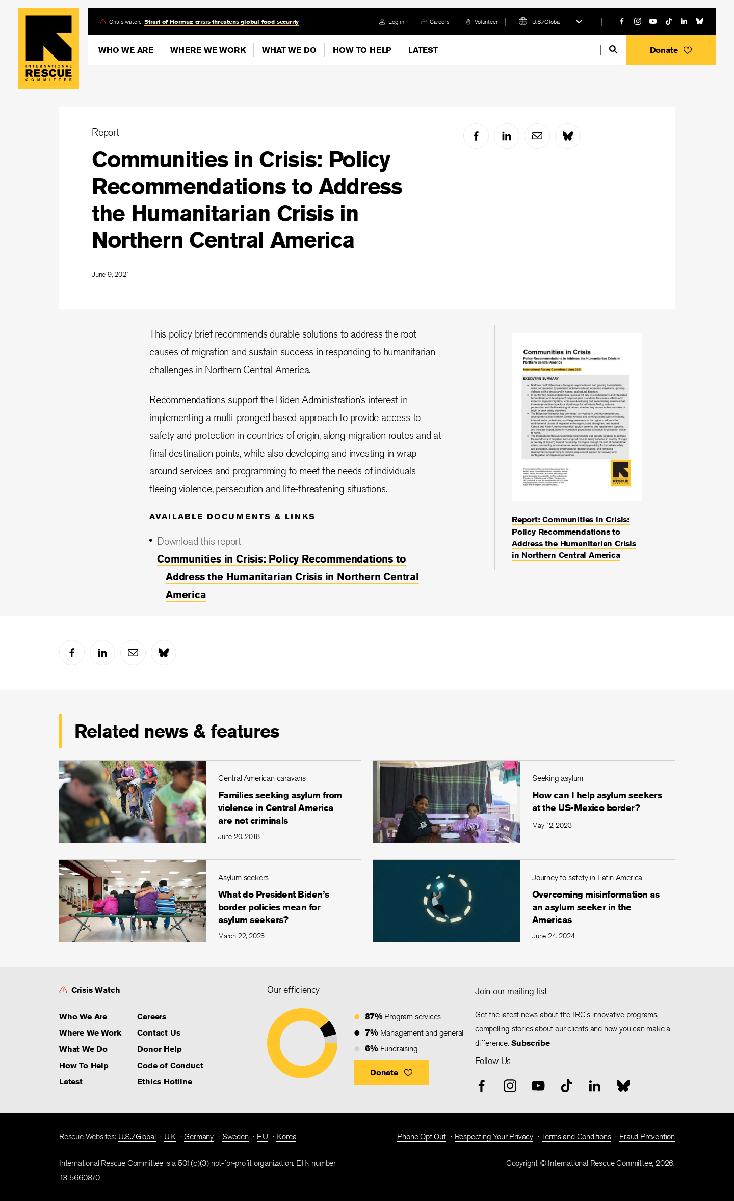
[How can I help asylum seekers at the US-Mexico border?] (524, 801)
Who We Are (125, 50)
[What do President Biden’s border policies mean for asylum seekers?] (210, 900)
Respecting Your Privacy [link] (494, 1136)
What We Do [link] (83, 1049)
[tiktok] (668, 21)
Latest (423, 50)
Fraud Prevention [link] (647, 1136)
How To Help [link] (84, 1065)
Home (48, 48)
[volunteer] (481, 21)
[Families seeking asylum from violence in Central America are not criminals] (210, 801)
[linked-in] (684, 21)
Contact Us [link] (158, 1033)
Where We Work (207, 50)
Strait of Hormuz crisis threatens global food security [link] (221, 21)
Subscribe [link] (530, 1043)
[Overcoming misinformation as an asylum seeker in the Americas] (524, 900)
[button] (671, 50)
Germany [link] (199, 1136)
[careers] (434, 21)
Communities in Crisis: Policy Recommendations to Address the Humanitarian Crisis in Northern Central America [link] (288, 576)
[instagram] (637, 21)
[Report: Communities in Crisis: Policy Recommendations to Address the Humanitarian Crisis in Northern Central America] (577, 447)
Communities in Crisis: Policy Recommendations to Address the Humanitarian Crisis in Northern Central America (247, 199)
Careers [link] (440, 21)
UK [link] (170, 1136)
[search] (613, 49)
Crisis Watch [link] (95, 990)
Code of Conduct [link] (170, 1065)
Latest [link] (71, 1081)
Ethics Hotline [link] (164, 1081)
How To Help (362, 50)
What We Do (289, 50)
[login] (391, 21)
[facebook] (621, 21)
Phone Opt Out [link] (421, 1136)
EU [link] (262, 1136)
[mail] (537, 136)
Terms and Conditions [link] (576, 1136)
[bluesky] (699, 21)
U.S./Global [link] (137, 1136)
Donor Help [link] (159, 1049)
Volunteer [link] (486, 21)
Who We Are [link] (83, 1016)
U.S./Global (546, 21)
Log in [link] (396, 21)
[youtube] (653, 21)
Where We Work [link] (90, 1033)
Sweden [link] (235, 1136)
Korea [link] (286, 1136)
